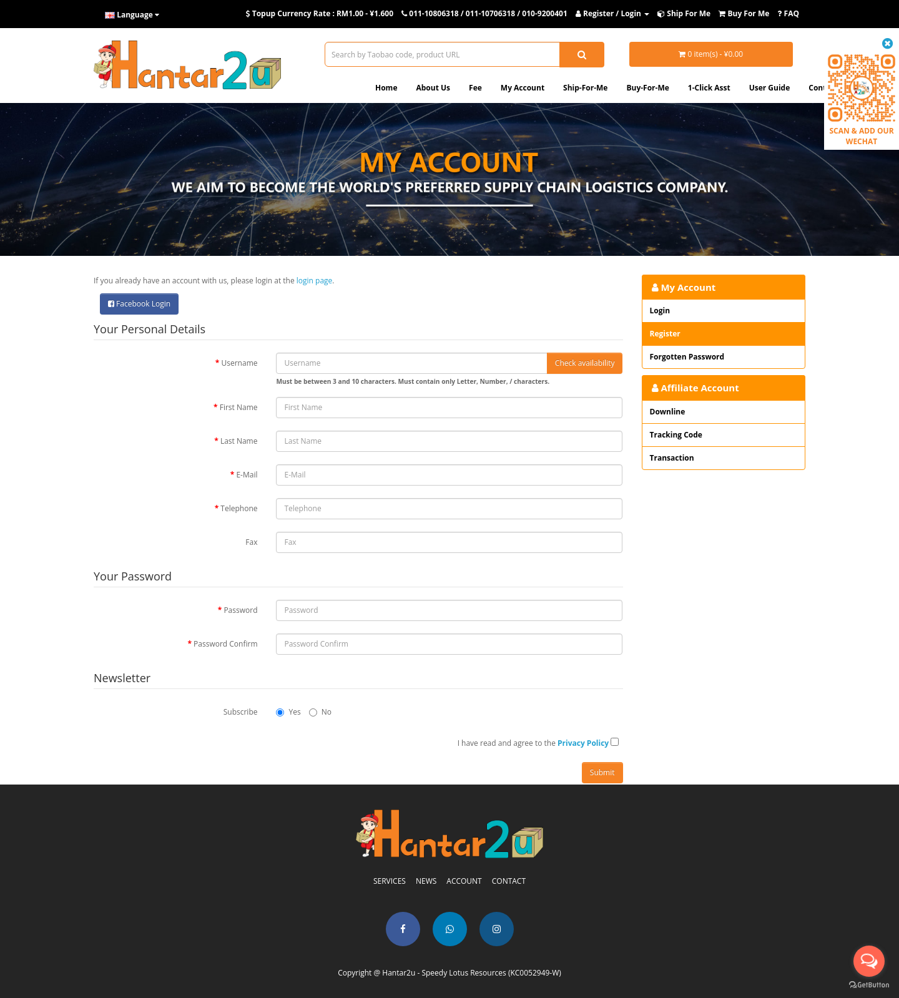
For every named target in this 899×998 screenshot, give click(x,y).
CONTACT (509, 881)
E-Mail (246, 474)
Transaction (672, 458)
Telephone (238, 508)
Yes (288, 712)
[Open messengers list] (869, 961)
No (320, 712)
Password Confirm (225, 643)
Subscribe (241, 712)
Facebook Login (139, 303)
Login (660, 310)
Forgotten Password (687, 356)
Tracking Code (676, 434)
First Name (239, 407)
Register (665, 333)
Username (240, 363)
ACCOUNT (463, 881)
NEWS (426, 881)
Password (240, 610)
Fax (251, 542)
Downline (667, 411)
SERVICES (389, 881)
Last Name (239, 441)
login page (315, 280)
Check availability (585, 363)
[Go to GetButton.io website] (869, 985)
